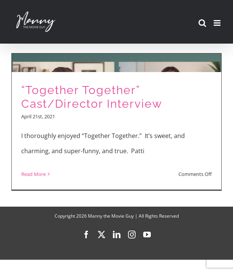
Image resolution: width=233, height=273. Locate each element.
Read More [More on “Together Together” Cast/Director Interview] (33, 174)
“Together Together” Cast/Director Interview (91, 97)
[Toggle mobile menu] (218, 23)
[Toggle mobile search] (202, 23)
